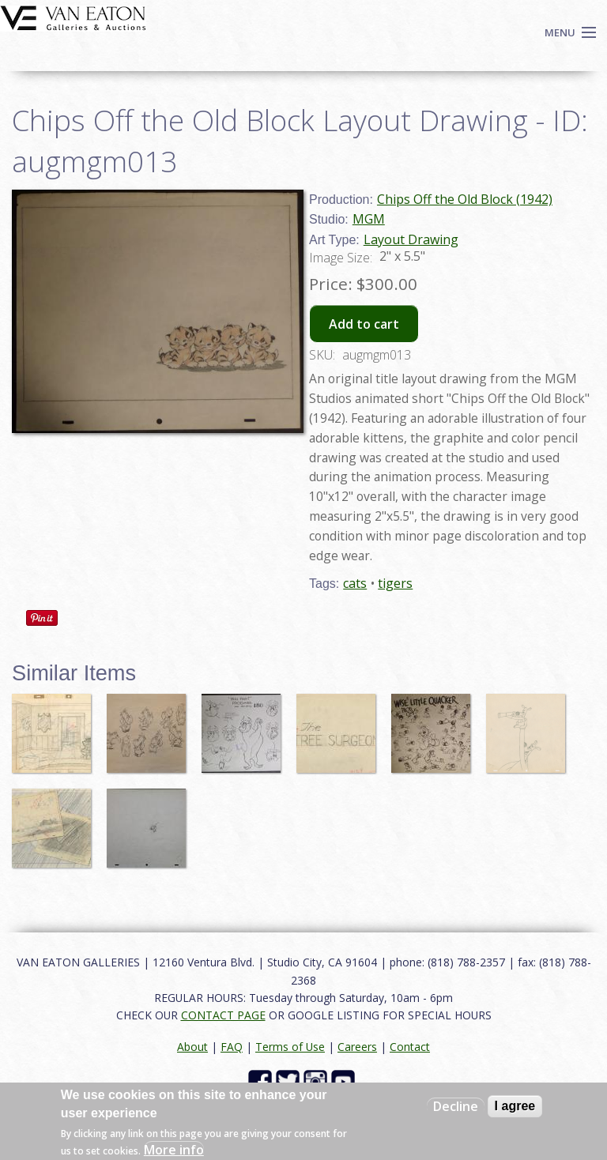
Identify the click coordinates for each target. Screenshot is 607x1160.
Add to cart (364, 324)
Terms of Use (290, 1046)
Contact (410, 1046)
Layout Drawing (411, 239)
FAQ (232, 1046)
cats (355, 583)
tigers (395, 583)
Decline (455, 1106)
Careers (357, 1046)
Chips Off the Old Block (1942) (464, 199)
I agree (515, 1106)
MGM (369, 219)
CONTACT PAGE (223, 1015)
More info (174, 1149)
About (192, 1046)
